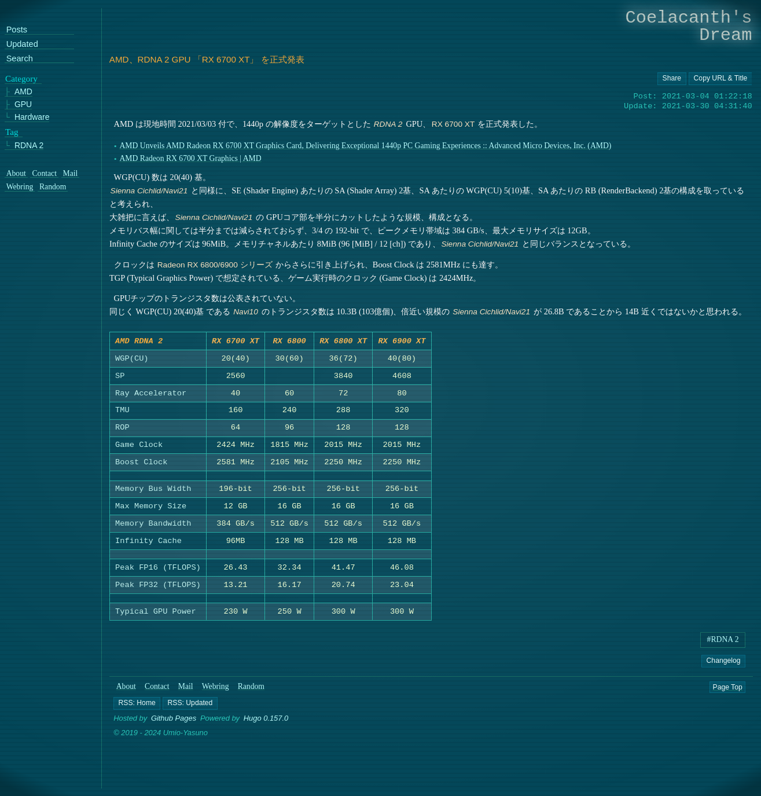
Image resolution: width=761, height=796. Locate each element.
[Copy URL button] (671, 78)
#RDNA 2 (723, 641)
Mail (185, 688)
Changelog (724, 663)
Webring (215, 688)
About (126, 688)
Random (251, 688)
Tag (12, 132)
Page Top (727, 689)
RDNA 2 (28, 145)
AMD (23, 91)
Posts (16, 29)
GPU (23, 104)
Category (21, 78)
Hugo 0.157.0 (266, 721)
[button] (136, 705)
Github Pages (173, 721)
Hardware (32, 117)
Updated (22, 44)
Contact (157, 688)
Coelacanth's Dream (689, 26)
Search (19, 58)
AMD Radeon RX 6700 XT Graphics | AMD (190, 158)
